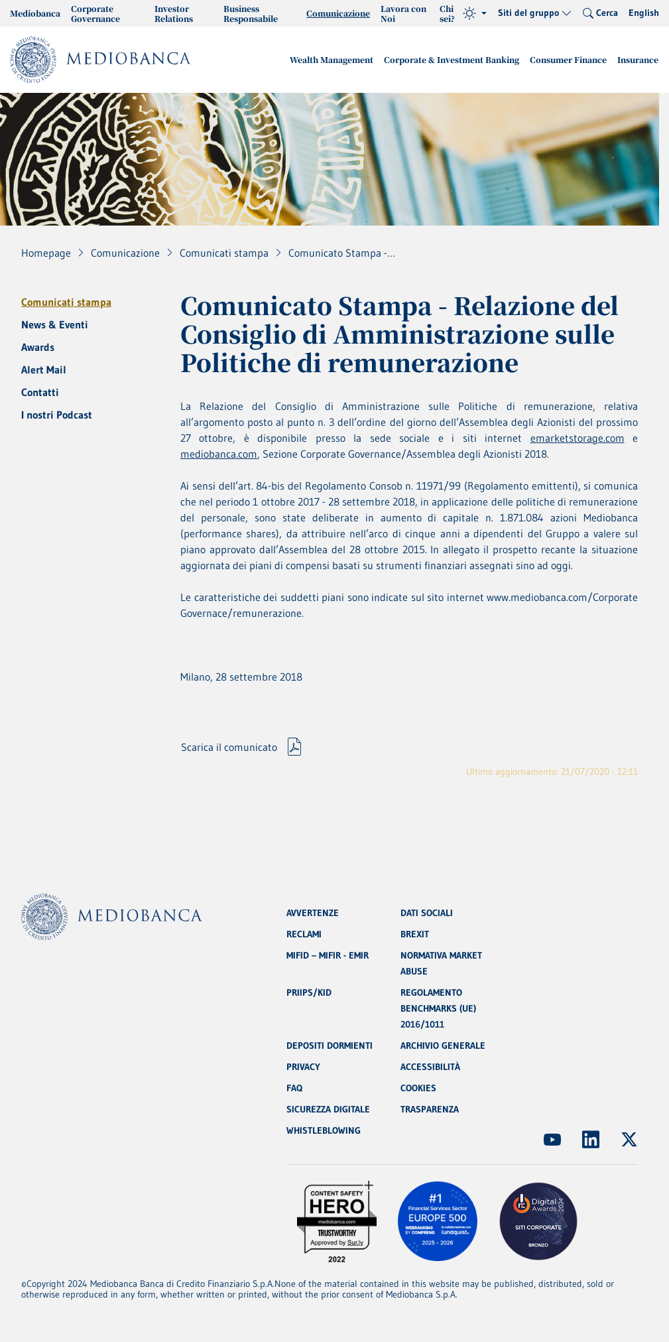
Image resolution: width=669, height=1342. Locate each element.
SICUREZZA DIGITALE (328, 1109)
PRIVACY (303, 1067)
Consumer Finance (568, 59)
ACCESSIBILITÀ (430, 1067)
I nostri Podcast (56, 414)
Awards (37, 347)
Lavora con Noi (403, 13)
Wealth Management (331, 59)
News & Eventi (54, 324)
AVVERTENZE (312, 913)
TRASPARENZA (429, 1109)
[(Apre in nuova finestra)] (552, 1139)
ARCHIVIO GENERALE (442, 1045)
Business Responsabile (250, 13)
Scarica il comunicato (229, 747)
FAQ (294, 1088)
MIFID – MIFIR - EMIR (327, 955)
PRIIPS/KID (309, 992)
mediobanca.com (218, 453)
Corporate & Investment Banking (451, 59)
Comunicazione (338, 13)
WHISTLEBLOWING (323, 1130)
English (644, 13)
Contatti (40, 392)
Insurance (637, 59)
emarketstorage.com (577, 437)
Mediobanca (35, 13)
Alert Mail (43, 369)
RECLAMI (304, 934)
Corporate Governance (95, 13)
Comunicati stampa (66, 301)
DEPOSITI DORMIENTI (329, 1045)
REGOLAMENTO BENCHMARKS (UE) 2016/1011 (438, 1008)
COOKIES (418, 1088)
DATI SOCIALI (426, 913)
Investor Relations (173, 13)
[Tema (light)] (475, 13)
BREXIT (414, 934)
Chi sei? (447, 13)
